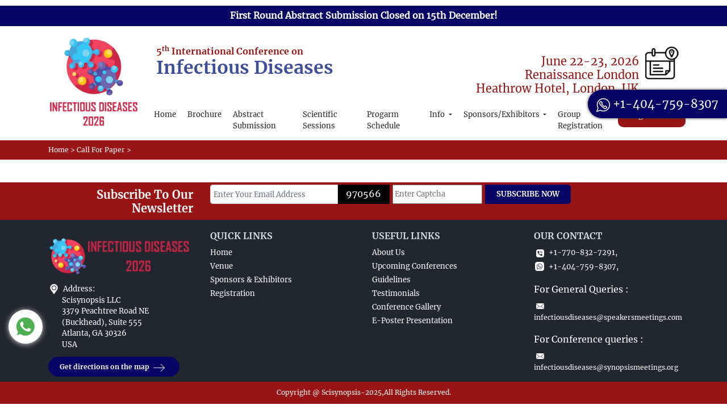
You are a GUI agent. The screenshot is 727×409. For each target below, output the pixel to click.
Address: (79, 289)
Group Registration (580, 120)
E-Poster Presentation (412, 320)
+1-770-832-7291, (575, 252)
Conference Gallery (406, 307)
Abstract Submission (254, 120)
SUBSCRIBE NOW (527, 194)
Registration (232, 293)
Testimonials (396, 293)
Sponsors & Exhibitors (251, 280)
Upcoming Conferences (414, 266)
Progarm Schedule (383, 120)
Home (165, 114)
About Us (388, 252)
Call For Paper (101, 149)
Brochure (204, 114)
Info (437, 114)
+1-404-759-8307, (576, 267)
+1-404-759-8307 (657, 104)
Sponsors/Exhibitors (502, 114)
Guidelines (391, 280)
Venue (221, 266)
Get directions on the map (114, 367)
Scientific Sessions (320, 120)
